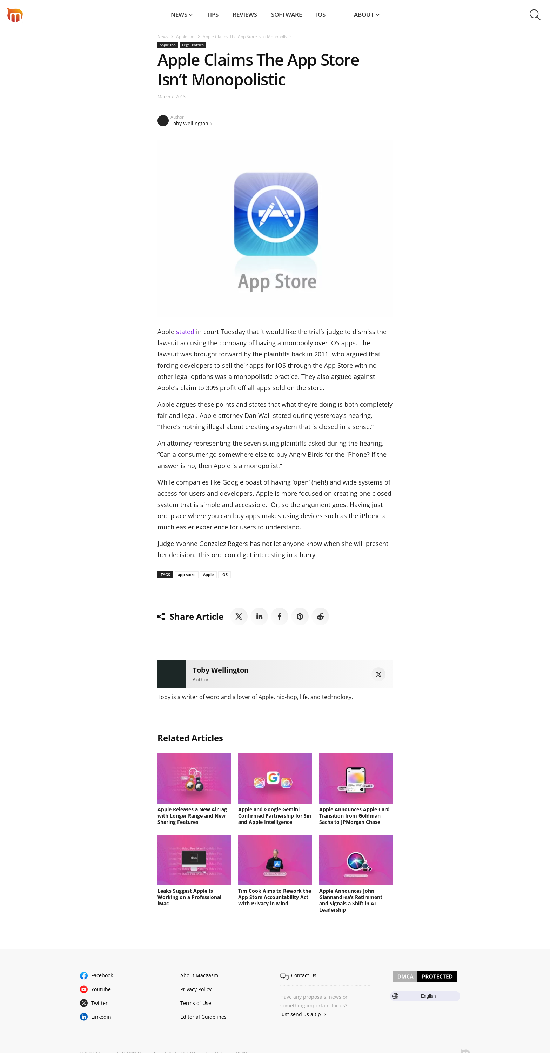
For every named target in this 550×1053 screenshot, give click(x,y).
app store (186, 574)
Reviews (245, 15)
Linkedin (101, 1016)
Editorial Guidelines (203, 1016)
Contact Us (303, 975)
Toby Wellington (189, 123)
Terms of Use (195, 1003)
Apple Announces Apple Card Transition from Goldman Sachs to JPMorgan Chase (354, 815)
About (364, 15)
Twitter (99, 1003)
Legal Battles (193, 44)
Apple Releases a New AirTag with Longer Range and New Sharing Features (192, 815)
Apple (208, 574)
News (179, 15)
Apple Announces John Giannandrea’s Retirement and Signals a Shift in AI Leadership (350, 900)
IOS (224, 574)
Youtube (101, 989)
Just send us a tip (300, 1014)
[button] (535, 14)
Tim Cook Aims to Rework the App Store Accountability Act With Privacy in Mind (274, 897)
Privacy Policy (196, 989)
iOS (321, 15)
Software (286, 15)
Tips (213, 15)
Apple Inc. (185, 37)
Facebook (102, 975)
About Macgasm (199, 975)
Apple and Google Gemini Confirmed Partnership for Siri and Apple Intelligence (274, 815)
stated (185, 331)
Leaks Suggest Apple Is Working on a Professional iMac (189, 897)
